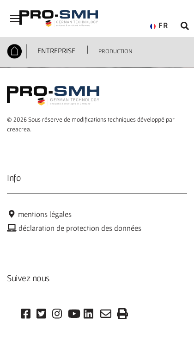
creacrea (18, 129)
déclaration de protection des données (74, 228)
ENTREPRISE (55, 50)
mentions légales (39, 214)
